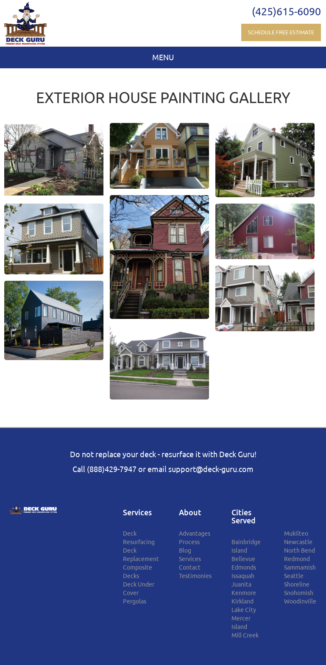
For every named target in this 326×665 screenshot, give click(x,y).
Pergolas (134, 601)
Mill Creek (245, 635)
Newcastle (298, 542)
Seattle (294, 576)
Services (190, 559)
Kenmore (243, 593)
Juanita (241, 584)
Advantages (194, 533)
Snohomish (298, 593)
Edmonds (243, 567)
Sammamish (300, 567)
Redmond (297, 559)
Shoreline (296, 584)
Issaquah (242, 576)
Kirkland (242, 601)
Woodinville (300, 601)
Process (189, 542)
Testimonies (195, 576)
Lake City (243, 609)
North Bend (299, 550)
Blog (185, 550)
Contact (190, 567)
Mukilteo (296, 533)
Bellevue (243, 559)
